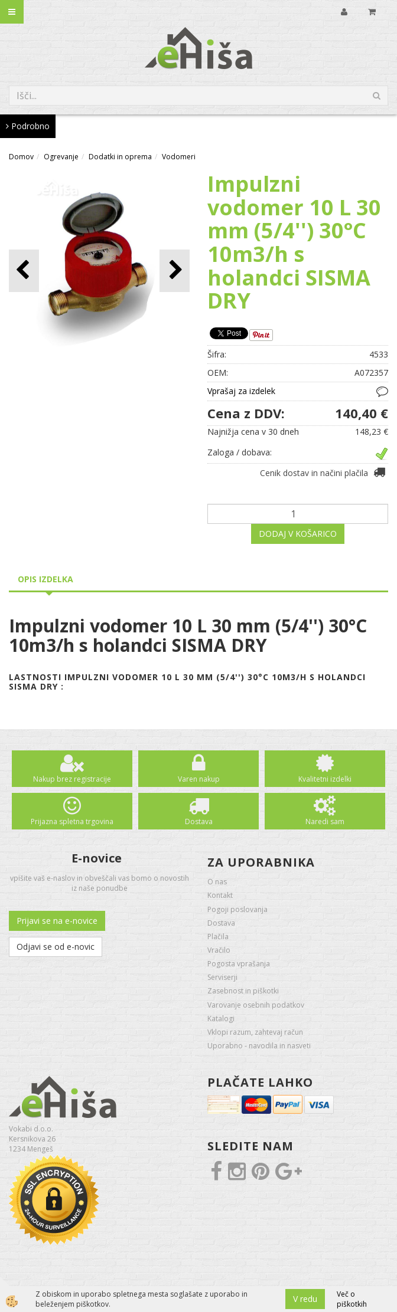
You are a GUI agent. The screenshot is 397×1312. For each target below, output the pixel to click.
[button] (175, 270)
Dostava (199, 821)
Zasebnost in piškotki (243, 991)
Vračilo (218, 950)
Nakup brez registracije (72, 779)
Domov (21, 157)
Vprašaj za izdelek (241, 390)
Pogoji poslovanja (237, 909)
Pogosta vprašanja (238, 964)
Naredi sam (324, 821)
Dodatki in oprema (120, 157)
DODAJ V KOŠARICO (298, 533)
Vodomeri (179, 157)
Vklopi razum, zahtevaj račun (255, 1032)
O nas (217, 882)
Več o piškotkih (352, 1299)
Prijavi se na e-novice (57, 920)
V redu (305, 1298)
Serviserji (222, 977)
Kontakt (220, 895)
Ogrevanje (61, 157)
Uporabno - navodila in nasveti (259, 1046)
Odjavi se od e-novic (56, 946)
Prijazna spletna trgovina (72, 821)
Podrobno (28, 126)
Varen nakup (199, 779)
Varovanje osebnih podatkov (255, 1005)
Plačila (218, 936)
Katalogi (221, 1018)
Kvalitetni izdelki (325, 779)
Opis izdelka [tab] (45, 579)
